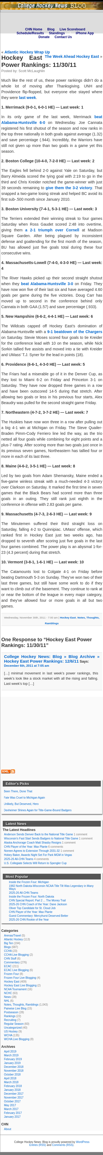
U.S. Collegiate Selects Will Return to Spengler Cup (35, 863)
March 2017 (11, 1109)
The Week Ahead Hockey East (72, 56)
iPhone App (85, 33)
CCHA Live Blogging (16, 954)
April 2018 (10, 1078)
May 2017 (10, 1105)
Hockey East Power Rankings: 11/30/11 (38, 61)
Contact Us (63, 37)
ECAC (8, 966)
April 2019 (10, 1051)
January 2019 (12, 1063)
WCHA (8, 1035)
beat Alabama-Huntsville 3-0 (47, 284)
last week (27, 97)
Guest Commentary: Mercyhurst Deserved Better (38, 915)
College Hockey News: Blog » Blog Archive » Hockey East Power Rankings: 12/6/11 (51, 658)
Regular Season (14, 1023)
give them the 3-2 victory (69, 188)
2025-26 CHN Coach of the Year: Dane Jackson (38, 904)
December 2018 (13, 1066)
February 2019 (13, 1059)
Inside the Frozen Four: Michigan (29, 882)
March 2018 (11, 1082)
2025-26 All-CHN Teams (18, 859)
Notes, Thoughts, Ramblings (21, 1004)
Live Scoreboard (72, 29)
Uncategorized (13, 1027)
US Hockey (11, 1031)
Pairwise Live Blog (15, 1008)
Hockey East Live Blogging (20, 985)
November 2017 (13, 1097)
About (7, 1129)
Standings (57, 33)
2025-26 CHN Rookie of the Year (29, 919)
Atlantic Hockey (13, 939)
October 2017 (12, 1101)
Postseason (11, 1012)
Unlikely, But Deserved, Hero (21, 803)
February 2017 (13, 1112)
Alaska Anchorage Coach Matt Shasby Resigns (32, 842)
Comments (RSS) (62, 1145)
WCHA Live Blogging (17, 1039)
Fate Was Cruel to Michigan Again (24, 797)
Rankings (10, 1016)
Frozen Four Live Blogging (20, 977)
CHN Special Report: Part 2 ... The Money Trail (37, 900)
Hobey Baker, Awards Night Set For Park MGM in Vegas (38, 854)
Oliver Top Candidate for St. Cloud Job (32, 908)
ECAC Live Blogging (16, 970)
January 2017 (12, 1116)
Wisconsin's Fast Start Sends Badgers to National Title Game (41, 838)
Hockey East (68, 617)
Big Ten (8, 943)
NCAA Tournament (15, 989)
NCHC (8, 993)
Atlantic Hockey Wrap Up (27, 52)
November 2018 (13, 1070)
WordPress (82, 1141)
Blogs (7, 947)
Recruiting (10, 1019)
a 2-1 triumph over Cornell (52, 230)
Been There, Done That (18, 791)
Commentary (12, 962)
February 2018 (13, 1086)
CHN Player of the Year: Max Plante (26, 846)
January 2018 (12, 1089)
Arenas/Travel (12, 935)
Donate (44, 37)
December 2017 (13, 1093)
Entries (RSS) (37, 1145)
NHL (7, 1000)
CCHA (8, 950)
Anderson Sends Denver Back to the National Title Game (38, 834)
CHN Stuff (10, 958)
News (7, 996)
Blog (51, 29)
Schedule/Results (30, 33)
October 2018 (12, 1074)
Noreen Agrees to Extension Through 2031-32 (32, 850)
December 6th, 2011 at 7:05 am (26, 665)
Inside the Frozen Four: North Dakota (31, 896)
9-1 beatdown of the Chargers (74, 332)
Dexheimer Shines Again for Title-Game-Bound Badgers (38, 810)
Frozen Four (11, 973)
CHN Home (33, 29)
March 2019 (11, 1055)
